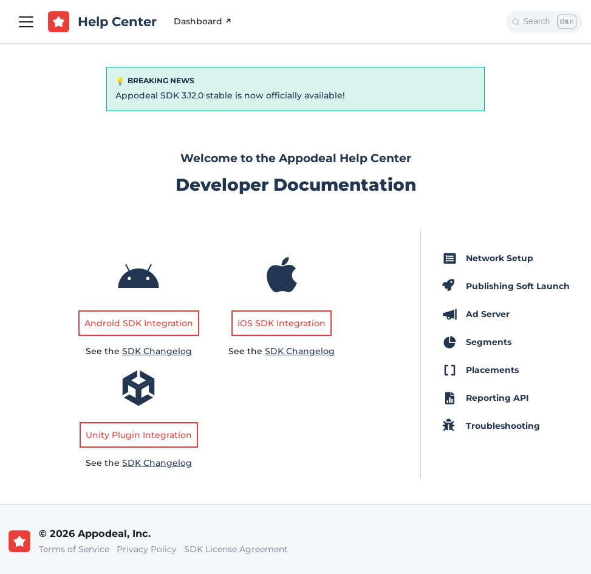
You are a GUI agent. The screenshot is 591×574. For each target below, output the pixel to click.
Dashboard (203, 21)
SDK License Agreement (236, 549)
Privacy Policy (147, 549)
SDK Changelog (157, 351)
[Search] (544, 22)
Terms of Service (74, 549)
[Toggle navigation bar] (26, 22)
